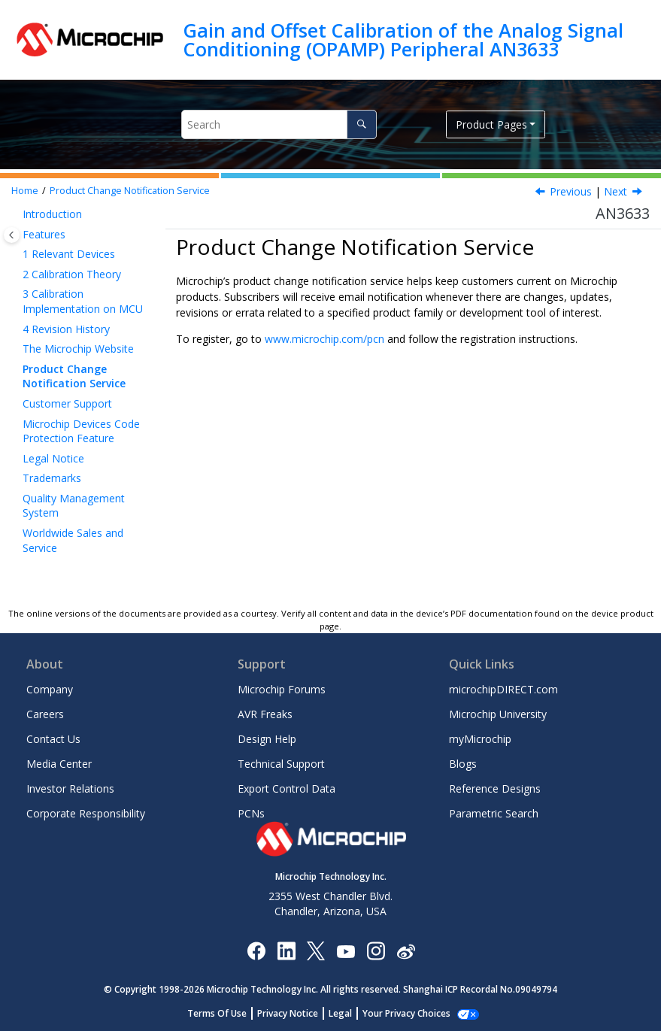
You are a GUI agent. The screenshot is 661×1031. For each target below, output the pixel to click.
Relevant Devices (69, 254)
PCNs (251, 813)
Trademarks (52, 478)
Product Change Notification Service (130, 190)
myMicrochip (480, 739)
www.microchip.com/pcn (324, 339)
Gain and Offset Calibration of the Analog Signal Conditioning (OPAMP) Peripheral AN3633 (403, 39)
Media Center (59, 764)
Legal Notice (53, 458)
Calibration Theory (72, 274)
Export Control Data (286, 788)
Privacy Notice (295, 1013)
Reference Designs (495, 788)
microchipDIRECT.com (503, 689)
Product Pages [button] (491, 124)
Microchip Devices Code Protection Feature (81, 431)
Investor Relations (70, 788)
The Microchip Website (78, 348)
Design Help (267, 739)
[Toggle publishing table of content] (12, 235)
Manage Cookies (406, 1013)
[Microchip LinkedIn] (286, 950)
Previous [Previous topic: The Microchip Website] (571, 191)
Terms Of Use (225, 1013)
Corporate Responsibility (85, 813)
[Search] (361, 124)
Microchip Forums (282, 689)
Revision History (66, 329)
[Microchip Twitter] (316, 950)
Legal (348, 1013)
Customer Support (67, 403)
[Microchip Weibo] (405, 950)
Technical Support (281, 764)
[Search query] (279, 124)
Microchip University (498, 714)
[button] (17, 214)
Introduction (52, 214)
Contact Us (53, 739)
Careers (45, 714)
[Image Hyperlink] (345, 950)
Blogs (463, 764)
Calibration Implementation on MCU (83, 301)
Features (44, 234)
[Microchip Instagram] (375, 950)
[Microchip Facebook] (256, 950)
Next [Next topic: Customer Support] (615, 191)
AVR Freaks (265, 714)
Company (49, 689)
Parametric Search (493, 813)
